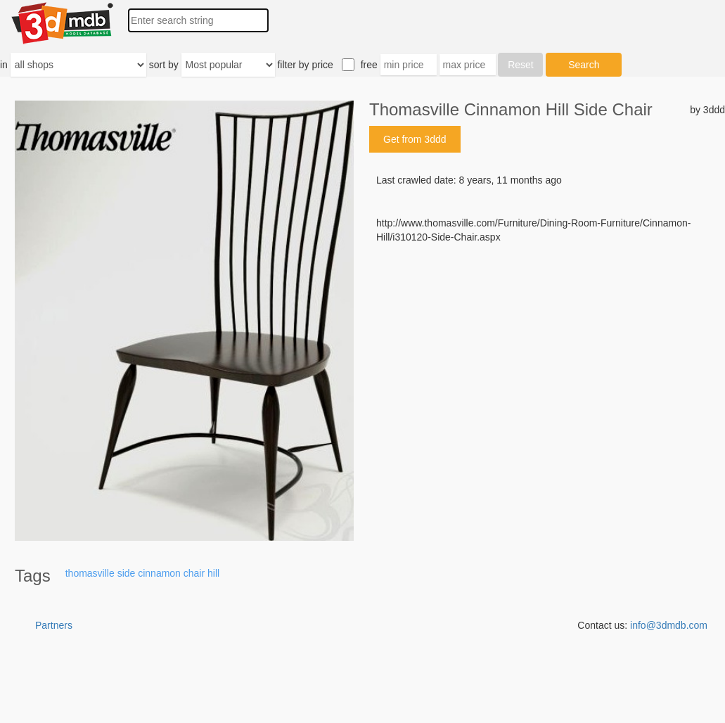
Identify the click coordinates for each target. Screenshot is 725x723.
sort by (164, 64)
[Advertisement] (547, 350)
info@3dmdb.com (668, 625)
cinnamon (159, 573)
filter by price (305, 64)
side (126, 573)
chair (194, 573)
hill (213, 573)
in (4, 64)
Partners (53, 625)
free (369, 64)
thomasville (90, 573)
